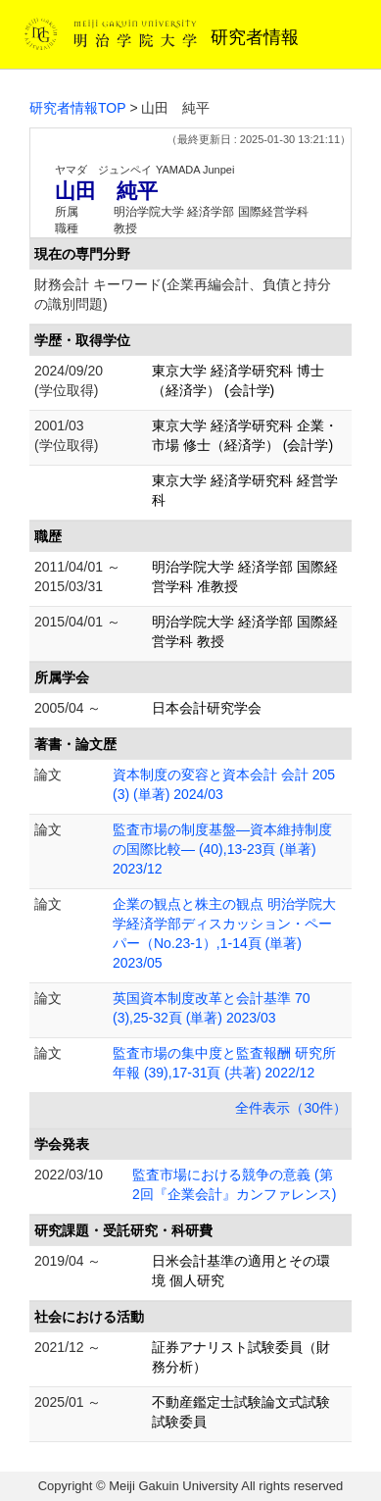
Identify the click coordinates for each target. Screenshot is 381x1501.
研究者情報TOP (77, 108)
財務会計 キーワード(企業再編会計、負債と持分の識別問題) (182, 294)
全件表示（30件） (291, 1108)
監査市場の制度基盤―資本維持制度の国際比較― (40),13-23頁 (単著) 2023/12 (222, 849)
